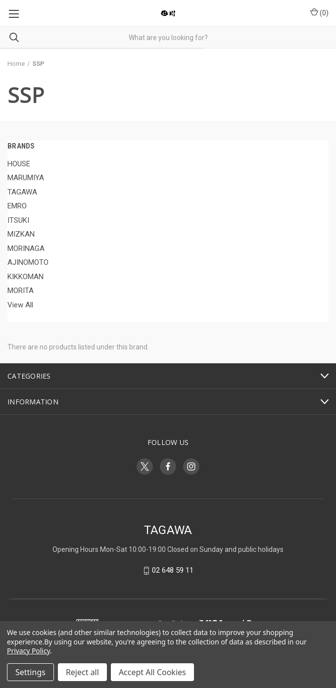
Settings (30, 672)
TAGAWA (22, 192)
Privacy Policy (28, 650)
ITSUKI (18, 220)
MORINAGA (26, 248)
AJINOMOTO (27, 262)
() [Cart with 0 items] (319, 12)
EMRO (17, 205)
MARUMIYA (25, 177)
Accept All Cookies (152, 672)
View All (20, 304)
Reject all (82, 672)
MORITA (20, 290)
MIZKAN (21, 234)
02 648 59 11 (172, 570)
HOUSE (18, 163)
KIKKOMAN (25, 276)
